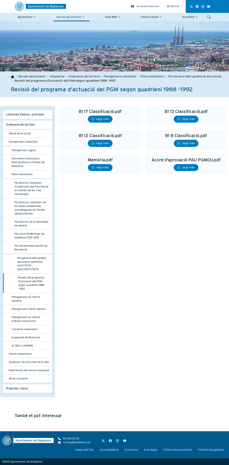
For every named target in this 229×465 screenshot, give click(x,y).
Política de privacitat (177, 450)
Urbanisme (57, 76)
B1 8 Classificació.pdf (186, 135)
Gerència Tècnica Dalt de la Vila (29, 362)
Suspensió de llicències (26, 337)
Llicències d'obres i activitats (25, 114)
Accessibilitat (109, 450)
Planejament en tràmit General (26, 299)
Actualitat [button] (188, 17)
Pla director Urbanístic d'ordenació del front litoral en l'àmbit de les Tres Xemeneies (31, 188)
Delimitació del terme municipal (29, 370)
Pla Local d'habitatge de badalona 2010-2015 (29, 235)
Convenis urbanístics (25, 329)
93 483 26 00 (68, 438)
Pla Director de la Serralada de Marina (31, 223)
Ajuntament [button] (25, 17)
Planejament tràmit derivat (29, 309)
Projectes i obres (17, 388)
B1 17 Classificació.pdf (100, 111)
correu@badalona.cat (74, 442)
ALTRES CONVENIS (22, 345)
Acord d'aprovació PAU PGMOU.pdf (186, 159)
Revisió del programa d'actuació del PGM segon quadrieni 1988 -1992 (31, 283)
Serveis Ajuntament (31, 76)
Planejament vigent (24, 150)
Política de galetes (211, 450)
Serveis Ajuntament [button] (69, 17)
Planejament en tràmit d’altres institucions (26, 319)
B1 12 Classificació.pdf (100, 135)
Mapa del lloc (84, 450)
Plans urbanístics (152, 76)
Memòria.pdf (100, 159)
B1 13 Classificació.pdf (186, 111)
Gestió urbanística (20, 354)
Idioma (173, 6)
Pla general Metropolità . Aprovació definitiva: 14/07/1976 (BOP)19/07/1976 (32, 263)
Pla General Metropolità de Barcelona (194, 76)
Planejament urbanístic (120, 76)
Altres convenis (18, 378)
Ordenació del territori (84, 76)
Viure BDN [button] (111, 17)
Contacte (131, 450)
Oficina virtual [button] (149, 17)
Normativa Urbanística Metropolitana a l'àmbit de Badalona (28, 162)
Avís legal (150, 450)
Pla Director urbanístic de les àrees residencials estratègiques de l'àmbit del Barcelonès (30, 208)
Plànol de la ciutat (20, 133)
